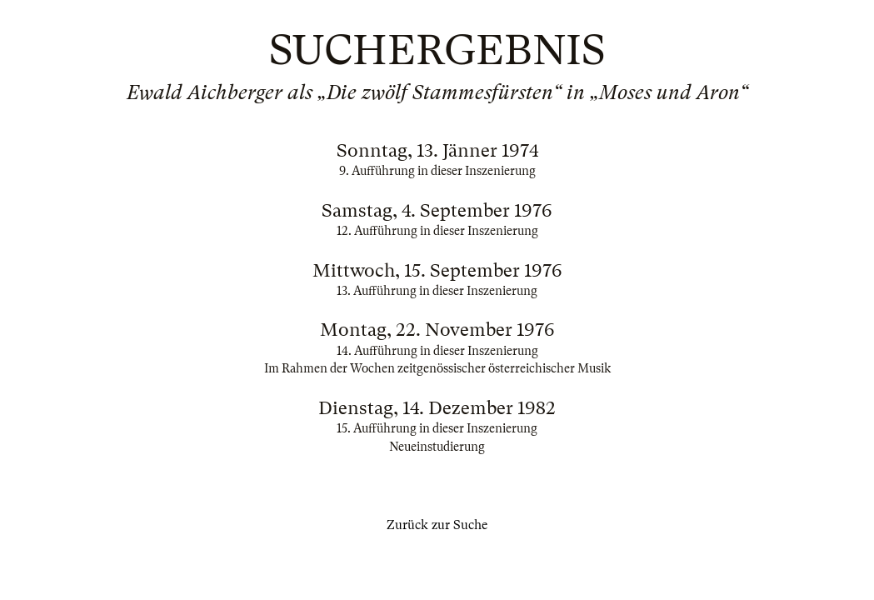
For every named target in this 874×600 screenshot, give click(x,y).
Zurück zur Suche (437, 525)
